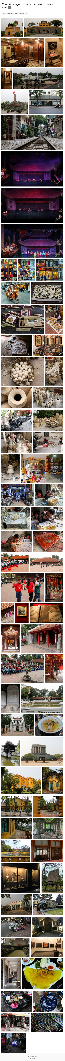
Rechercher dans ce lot (17, 13)
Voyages (16, 4)
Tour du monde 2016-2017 (33, 4)
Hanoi (4, 7)
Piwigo (32, 1058)
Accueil (8, 4)
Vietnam (50, 4)
